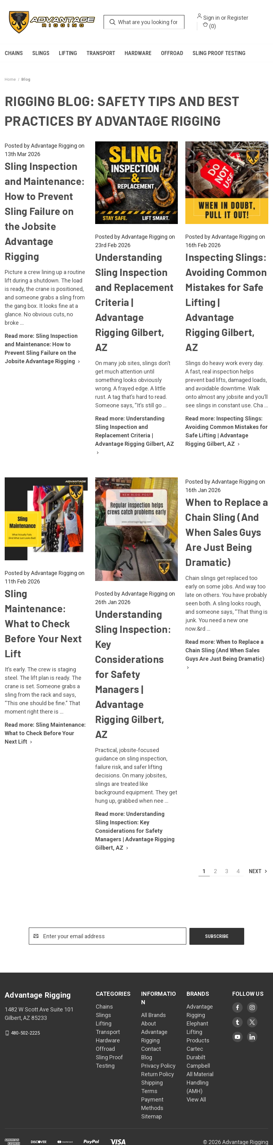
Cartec (195, 1049)
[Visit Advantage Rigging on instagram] (252, 1007)
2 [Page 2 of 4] (215, 871)
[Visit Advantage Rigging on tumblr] (237, 1022)
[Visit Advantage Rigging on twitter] (252, 1022)
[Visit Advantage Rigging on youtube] (237, 1037)
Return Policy (157, 1074)
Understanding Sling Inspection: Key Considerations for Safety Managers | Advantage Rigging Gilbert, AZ (133, 674)
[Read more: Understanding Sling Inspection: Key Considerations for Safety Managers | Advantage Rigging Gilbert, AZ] (135, 831)
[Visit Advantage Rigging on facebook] (237, 1007)
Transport (100, 53)
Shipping (152, 1082)
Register (237, 17)
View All (196, 1099)
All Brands (153, 1015)
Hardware (138, 53)
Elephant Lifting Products (198, 1032)
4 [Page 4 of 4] (238, 871)
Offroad (172, 53)
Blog (146, 1057)
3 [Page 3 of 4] (226, 871)
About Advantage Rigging (154, 1032)
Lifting (68, 53)
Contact (151, 1049)
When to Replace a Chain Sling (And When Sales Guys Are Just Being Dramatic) (226, 532)
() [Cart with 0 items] (209, 25)
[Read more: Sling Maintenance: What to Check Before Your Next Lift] (45, 733)
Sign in (211, 17)
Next (258, 871)
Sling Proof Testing (219, 53)
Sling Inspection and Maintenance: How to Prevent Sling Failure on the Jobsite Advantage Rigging (45, 211)
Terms (149, 1091)
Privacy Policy (158, 1065)
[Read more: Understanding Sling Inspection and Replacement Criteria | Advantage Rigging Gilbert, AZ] (134, 435)
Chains (14, 53)
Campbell (198, 1065)
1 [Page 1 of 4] (204, 871)
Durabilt (196, 1057)
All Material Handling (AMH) (200, 1082)
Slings (40, 53)
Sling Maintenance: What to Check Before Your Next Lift (43, 623)
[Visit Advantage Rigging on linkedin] (252, 1037)
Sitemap (151, 1116)
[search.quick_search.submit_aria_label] (112, 22)
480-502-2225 (25, 1033)
